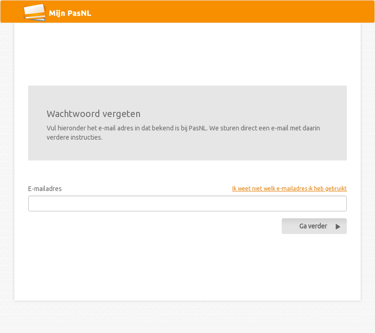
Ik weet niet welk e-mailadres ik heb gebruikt (289, 188)
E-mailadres (45, 188)
